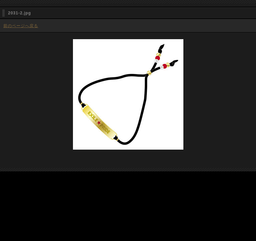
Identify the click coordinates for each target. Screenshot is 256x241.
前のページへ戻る (20, 25)
